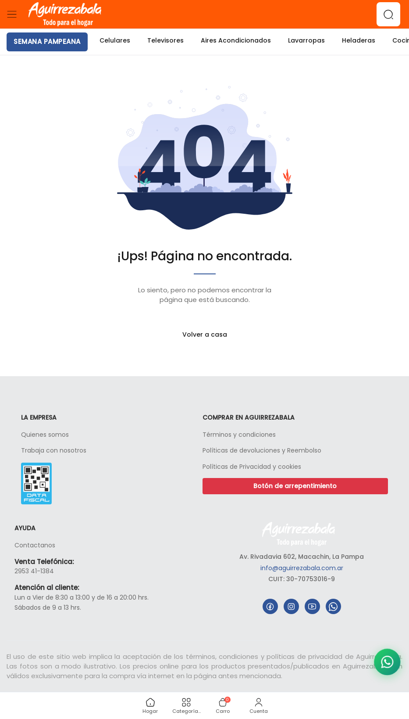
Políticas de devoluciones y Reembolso (262, 450)
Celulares (115, 40)
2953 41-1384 (34, 571)
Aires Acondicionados (236, 40)
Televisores (165, 40)
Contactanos (34, 545)
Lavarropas (306, 40)
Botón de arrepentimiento (295, 486)
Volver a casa (204, 334)
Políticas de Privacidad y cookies (252, 466)
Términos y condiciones (239, 434)
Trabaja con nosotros (53, 450)
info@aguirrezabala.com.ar (301, 568)
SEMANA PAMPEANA (47, 41)
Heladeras (358, 40)
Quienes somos (45, 434)
